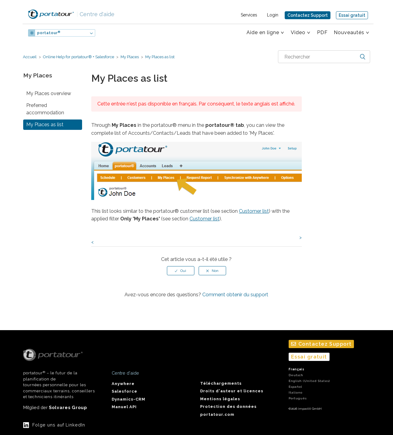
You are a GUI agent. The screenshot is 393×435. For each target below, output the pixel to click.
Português (298, 398)
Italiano (295, 392)
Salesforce (124, 391)
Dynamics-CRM (128, 399)
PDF (322, 32)
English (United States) (309, 381)
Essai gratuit (352, 15)
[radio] (180, 270)
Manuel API (124, 407)
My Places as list (159, 57)
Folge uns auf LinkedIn (58, 424)
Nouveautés (349, 32)
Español (295, 386)
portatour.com (217, 414)
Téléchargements (221, 383)
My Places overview (48, 93)
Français (297, 369)
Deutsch (296, 375)
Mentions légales (220, 399)
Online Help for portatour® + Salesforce (78, 57)
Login (272, 14)
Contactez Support (307, 15)
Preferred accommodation (45, 109)
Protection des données (228, 406)
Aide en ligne (263, 32)
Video (298, 32)
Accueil (30, 57)
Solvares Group (68, 407)
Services (249, 14)
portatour (48, 32)
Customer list (254, 211)
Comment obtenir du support (235, 295)
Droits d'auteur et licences (231, 391)
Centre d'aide (95, 14)
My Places (130, 57)
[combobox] (324, 57)
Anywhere (123, 383)
